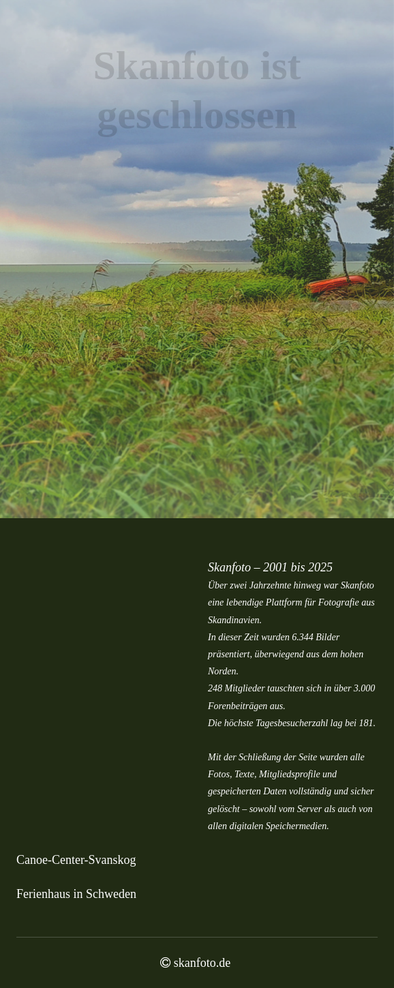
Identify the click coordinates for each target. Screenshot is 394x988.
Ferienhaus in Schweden (76, 894)
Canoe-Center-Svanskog (76, 860)
